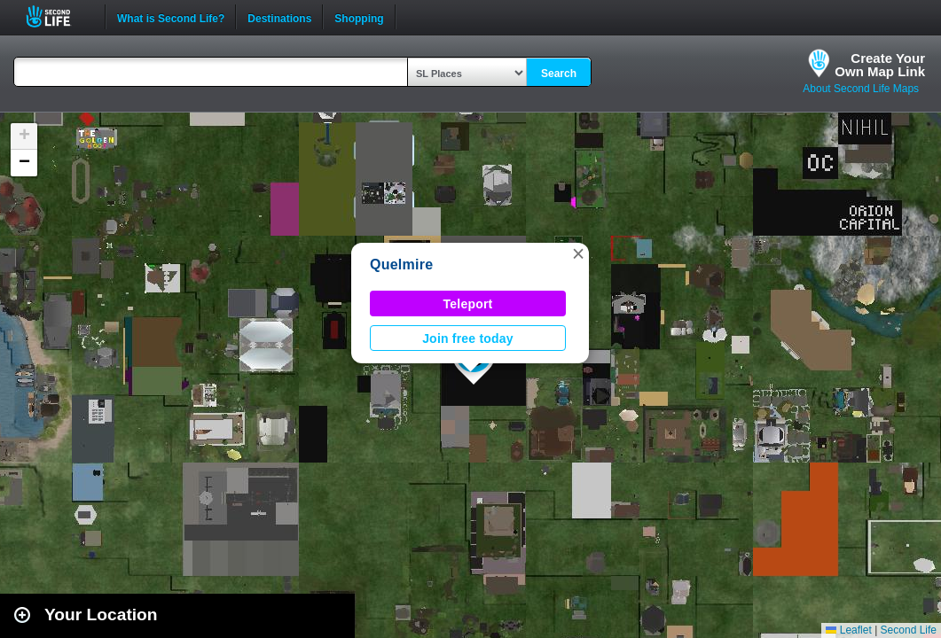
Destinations (279, 16)
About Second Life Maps (861, 88)
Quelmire (401, 264)
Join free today (468, 338)
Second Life (58, 16)
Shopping (358, 16)
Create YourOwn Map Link (880, 65)
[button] (578, 253)
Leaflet (848, 630)
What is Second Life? (170, 16)
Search (558, 73)
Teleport (468, 304)
